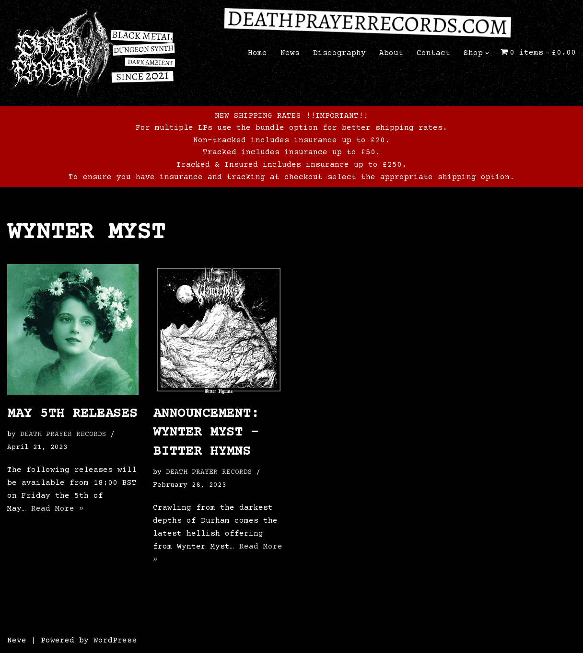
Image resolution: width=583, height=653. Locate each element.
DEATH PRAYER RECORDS (63, 434)
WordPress (115, 640)
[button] (487, 53)
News (290, 53)
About (391, 53)
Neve (16, 640)
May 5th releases (72, 414)
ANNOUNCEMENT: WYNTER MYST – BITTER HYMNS (206, 432)
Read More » (57, 508)
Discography (339, 53)
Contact (433, 53)
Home (257, 53)
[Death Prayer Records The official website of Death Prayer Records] (91, 53)
